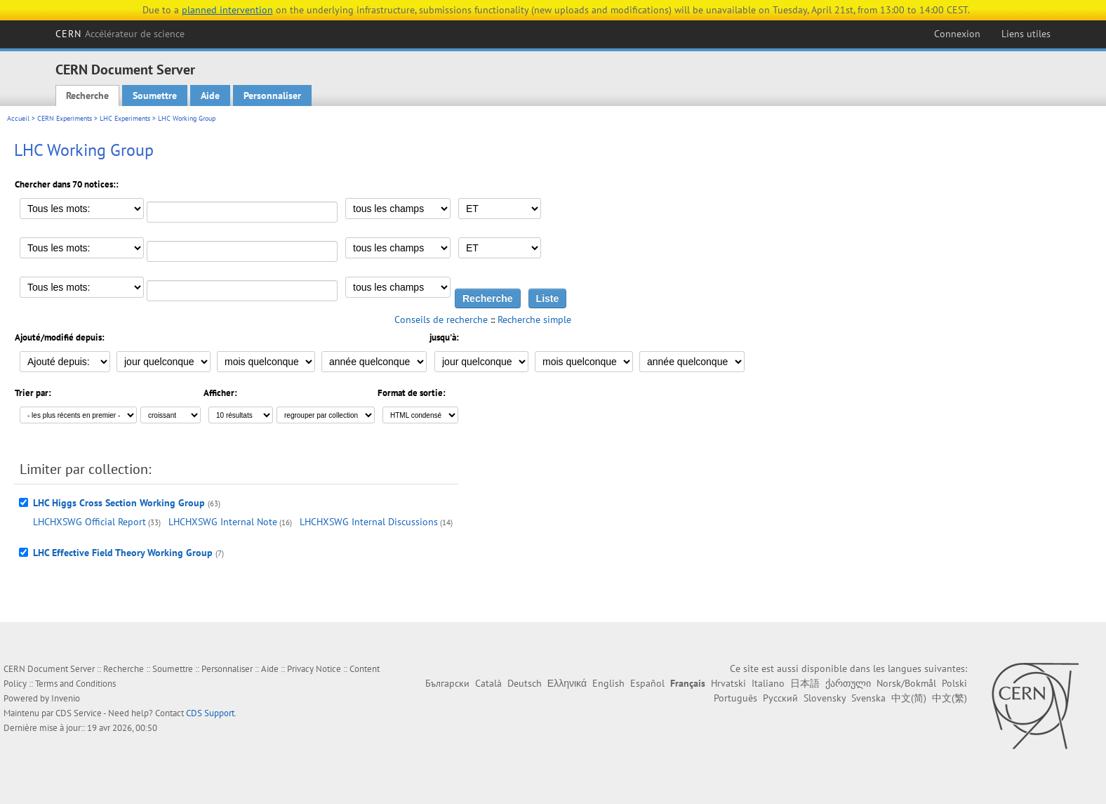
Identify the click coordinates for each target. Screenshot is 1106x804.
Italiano (768, 683)
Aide (210, 95)
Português (735, 698)
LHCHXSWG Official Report (89, 521)
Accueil (18, 118)
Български (447, 683)
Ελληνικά (567, 683)
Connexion (957, 33)
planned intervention (227, 10)
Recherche (87, 95)
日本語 (805, 683)
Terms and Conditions (75, 684)
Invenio (65, 698)
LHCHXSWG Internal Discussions (369, 521)
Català (488, 683)
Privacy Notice (314, 669)
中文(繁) (949, 698)
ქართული (848, 683)
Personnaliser (272, 95)
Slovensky (825, 698)
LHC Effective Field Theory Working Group (123, 552)
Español (647, 683)
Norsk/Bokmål (906, 683)
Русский (780, 698)
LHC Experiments (125, 118)
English (608, 683)
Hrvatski (728, 683)
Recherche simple (534, 319)
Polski (954, 683)
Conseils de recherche (441, 319)
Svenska (868, 698)
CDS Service (78, 713)
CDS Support (210, 713)
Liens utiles (1026, 33)
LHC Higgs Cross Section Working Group (119, 502)
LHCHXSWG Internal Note (222, 521)
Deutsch (524, 683)
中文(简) (908, 698)
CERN (120, 33)
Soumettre (155, 95)
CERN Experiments (64, 118)
